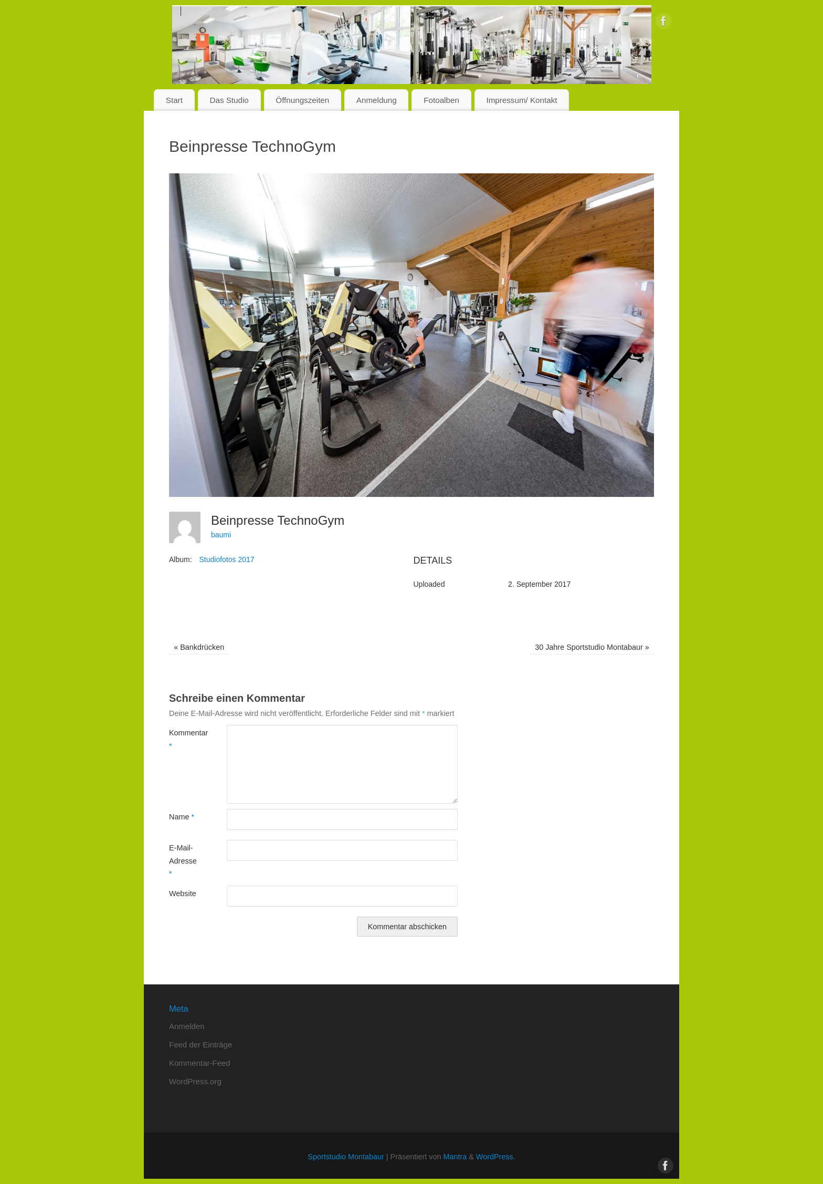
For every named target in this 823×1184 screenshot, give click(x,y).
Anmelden (187, 1026)
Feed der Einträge (200, 1044)
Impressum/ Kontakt (521, 100)
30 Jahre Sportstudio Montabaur (592, 647)
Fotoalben (441, 100)
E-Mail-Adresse (183, 861)
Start (174, 100)
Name (181, 817)
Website (182, 893)
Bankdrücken (199, 647)
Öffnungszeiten (302, 100)
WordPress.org (195, 1081)
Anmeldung (376, 100)
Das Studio (228, 100)
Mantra (455, 1156)
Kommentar (183, 739)
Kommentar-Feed (199, 1062)
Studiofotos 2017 (226, 559)
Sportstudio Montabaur (346, 1156)
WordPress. (495, 1156)
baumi (221, 535)
